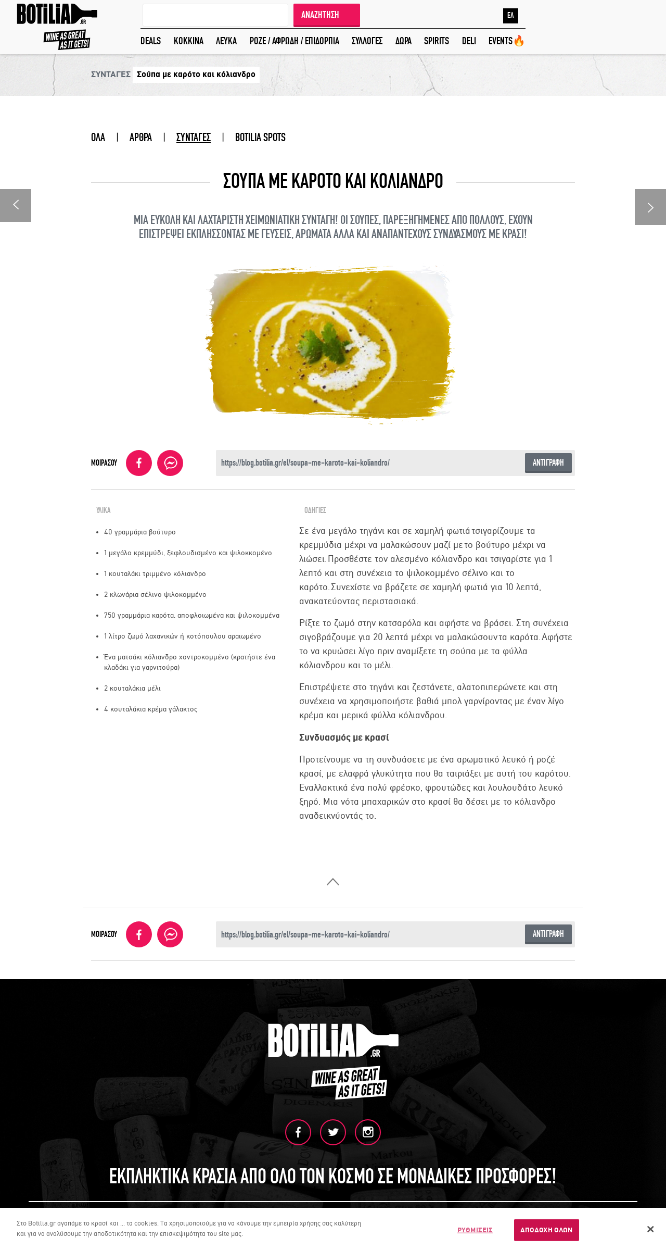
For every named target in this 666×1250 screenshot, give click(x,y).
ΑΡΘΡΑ (141, 137)
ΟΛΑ (98, 137)
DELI (469, 41)
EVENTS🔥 (507, 41)
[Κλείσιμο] (650, 1230)
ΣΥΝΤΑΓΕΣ (193, 137)
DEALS (150, 41)
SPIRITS (436, 41)
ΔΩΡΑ (403, 41)
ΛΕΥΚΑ (226, 41)
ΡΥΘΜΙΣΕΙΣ (475, 1231)
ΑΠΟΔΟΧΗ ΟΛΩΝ (546, 1231)
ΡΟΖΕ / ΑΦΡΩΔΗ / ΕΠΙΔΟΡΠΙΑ (294, 41)
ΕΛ (510, 15)
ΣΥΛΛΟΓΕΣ (367, 41)
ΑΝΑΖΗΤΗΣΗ (320, 15)
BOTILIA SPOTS (260, 137)
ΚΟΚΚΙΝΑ (188, 41)
